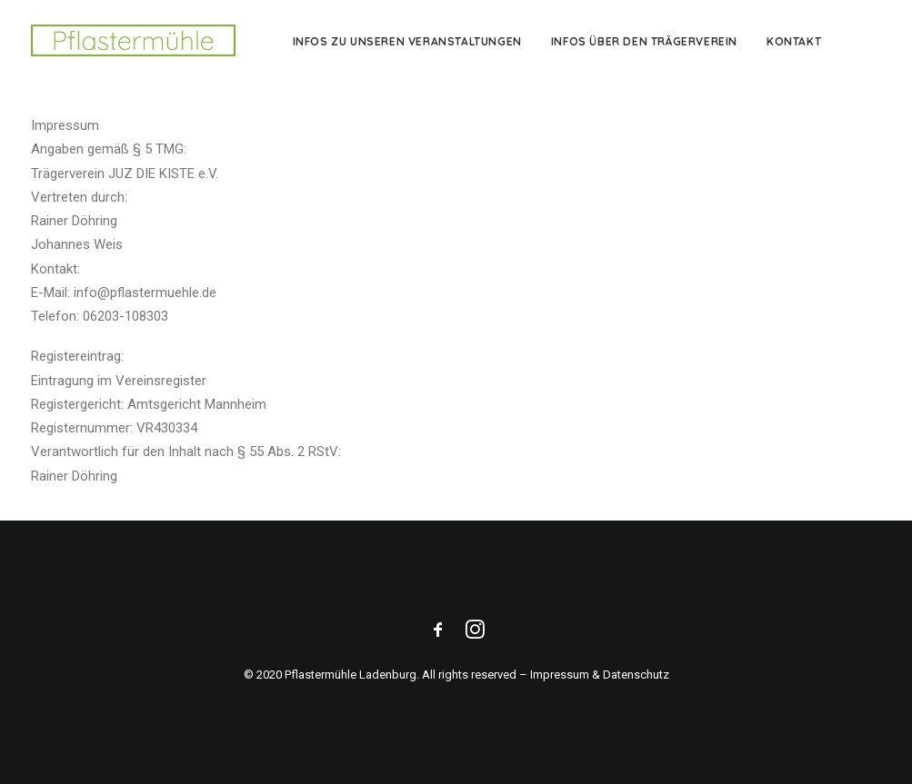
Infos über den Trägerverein (644, 41)
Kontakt (794, 41)
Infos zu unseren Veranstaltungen (407, 41)
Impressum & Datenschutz (599, 674)
